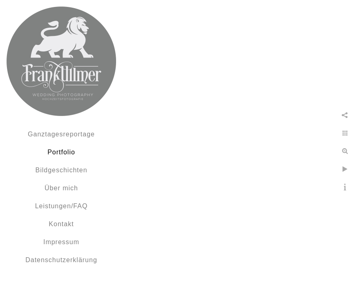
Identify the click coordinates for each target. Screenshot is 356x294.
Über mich (61, 188)
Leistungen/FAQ (61, 206)
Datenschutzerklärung (61, 259)
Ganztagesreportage (61, 134)
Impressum (61, 241)
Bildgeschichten (61, 170)
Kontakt (61, 223)
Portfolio (61, 152)
